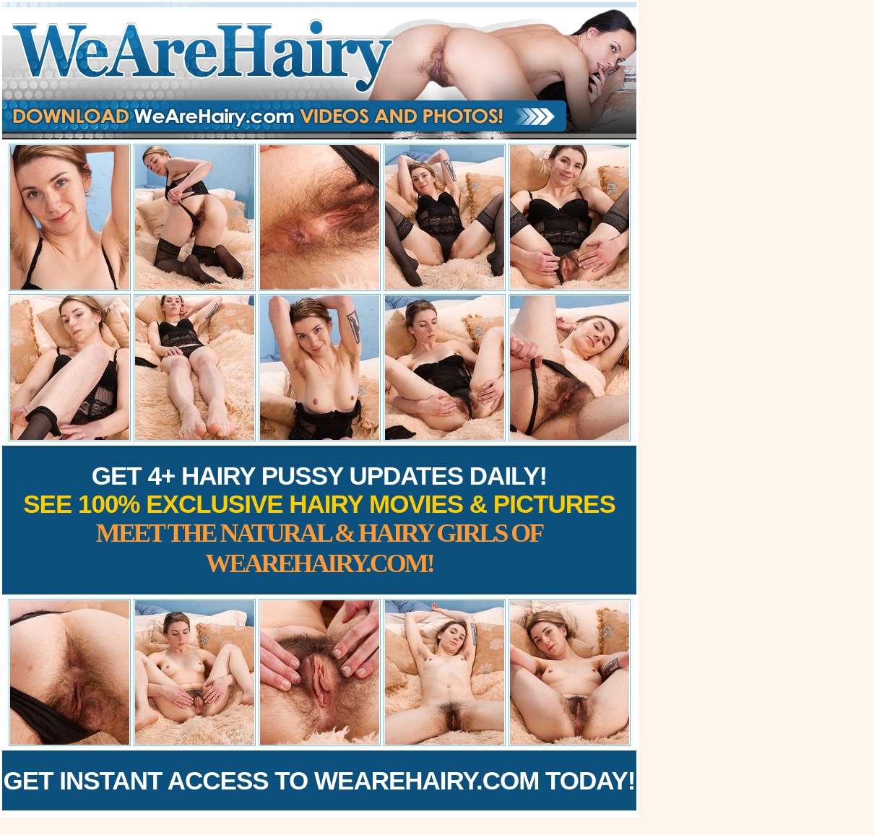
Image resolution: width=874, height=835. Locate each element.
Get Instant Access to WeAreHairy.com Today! (320, 780)
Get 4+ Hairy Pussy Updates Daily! (319, 520)
